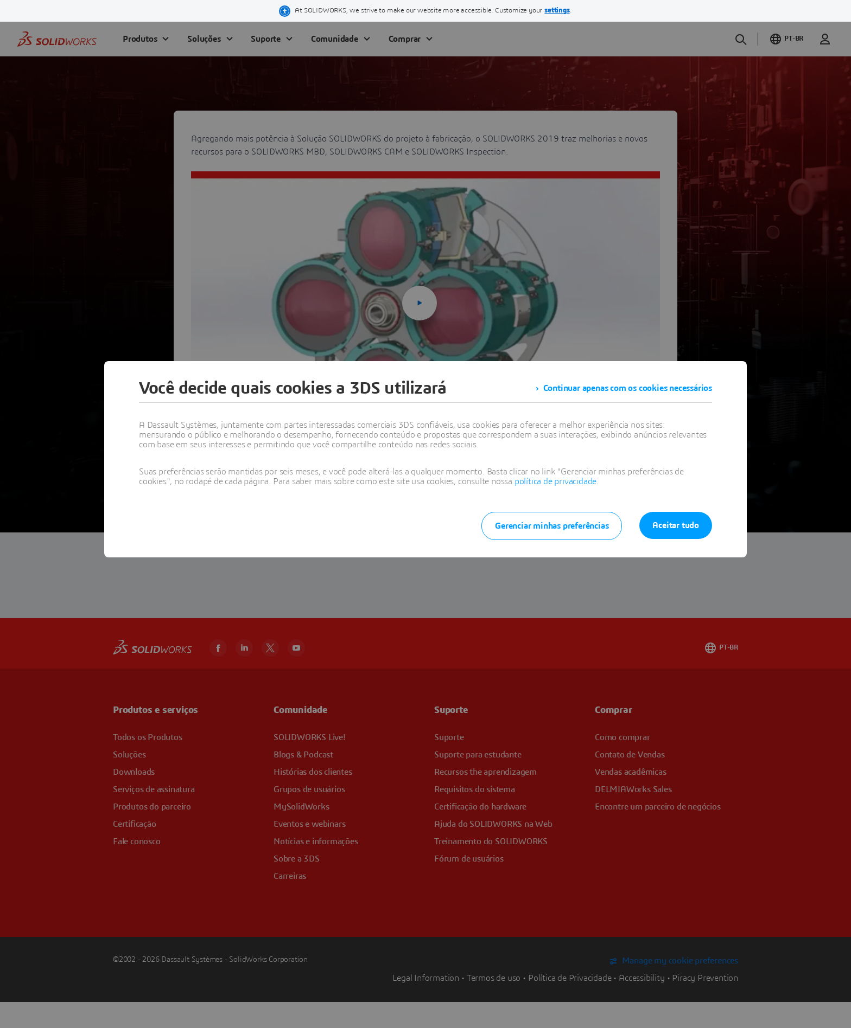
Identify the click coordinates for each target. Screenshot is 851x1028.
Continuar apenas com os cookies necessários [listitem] (627, 388)
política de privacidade (555, 481)
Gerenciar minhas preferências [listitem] (551, 526)
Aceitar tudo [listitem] (675, 525)
